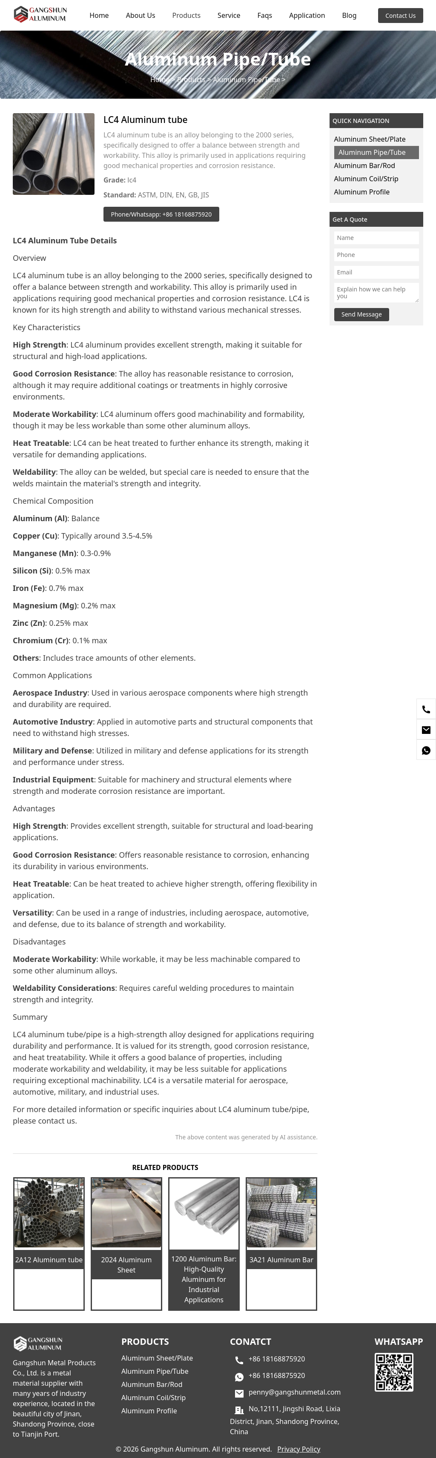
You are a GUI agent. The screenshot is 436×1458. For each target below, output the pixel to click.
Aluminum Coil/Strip (366, 178)
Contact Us (400, 15)
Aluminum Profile (362, 192)
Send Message (361, 314)
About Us (140, 15)
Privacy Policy (298, 1449)
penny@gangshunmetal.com (295, 1392)
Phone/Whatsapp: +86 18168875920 (161, 214)
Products (186, 15)
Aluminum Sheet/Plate (370, 139)
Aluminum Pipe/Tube (246, 79)
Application (307, 15)
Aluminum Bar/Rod (365, 165)
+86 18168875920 (277, 1359)
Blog (349, 15)
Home (99, 15)
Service (229, 15)
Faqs (264, 15)
